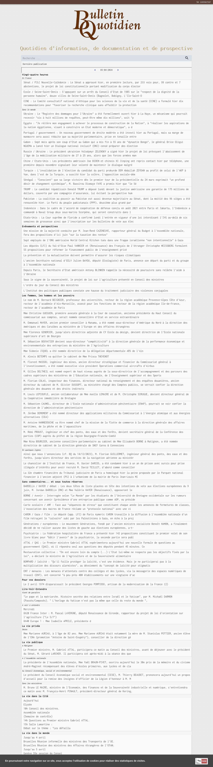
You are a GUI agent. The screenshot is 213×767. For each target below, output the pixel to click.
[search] (106, 58)
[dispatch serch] (187, 58)
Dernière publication (35, 64)
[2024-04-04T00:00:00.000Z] (118, 70)
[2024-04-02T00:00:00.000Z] (94, 70)
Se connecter (203, 2)
